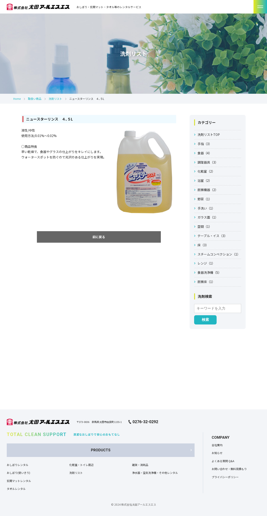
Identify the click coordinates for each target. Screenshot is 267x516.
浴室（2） (204, 180)
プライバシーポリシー (225, 477)
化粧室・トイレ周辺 (81, 465)
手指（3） (204, 144)
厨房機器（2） (207, 189)
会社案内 (217, 445)
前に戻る (98, 237)
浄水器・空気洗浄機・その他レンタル (155, 473)
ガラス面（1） (207, 217)
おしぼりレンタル (17, 465)
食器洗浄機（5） (209, 272)
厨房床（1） (206, 281)
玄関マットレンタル (19, 481)
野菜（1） (204, 199)
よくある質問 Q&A (223, 461)
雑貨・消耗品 (140, 465)
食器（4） (204, 153)
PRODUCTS (100, 450)
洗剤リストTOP (208, 134)
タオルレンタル (16, 489)
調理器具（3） (207, 162)
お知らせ (217, 453)
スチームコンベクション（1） (218, 254)
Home (17, 98)
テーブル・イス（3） (212, 235)
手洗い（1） (206, 208)
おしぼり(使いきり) (18, 473)
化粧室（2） (206, 171)
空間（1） (204, 226)
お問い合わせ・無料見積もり (229, 469)
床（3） (203, 245)
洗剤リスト (55, 98)
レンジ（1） (206, 263)
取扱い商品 (34, 98)
